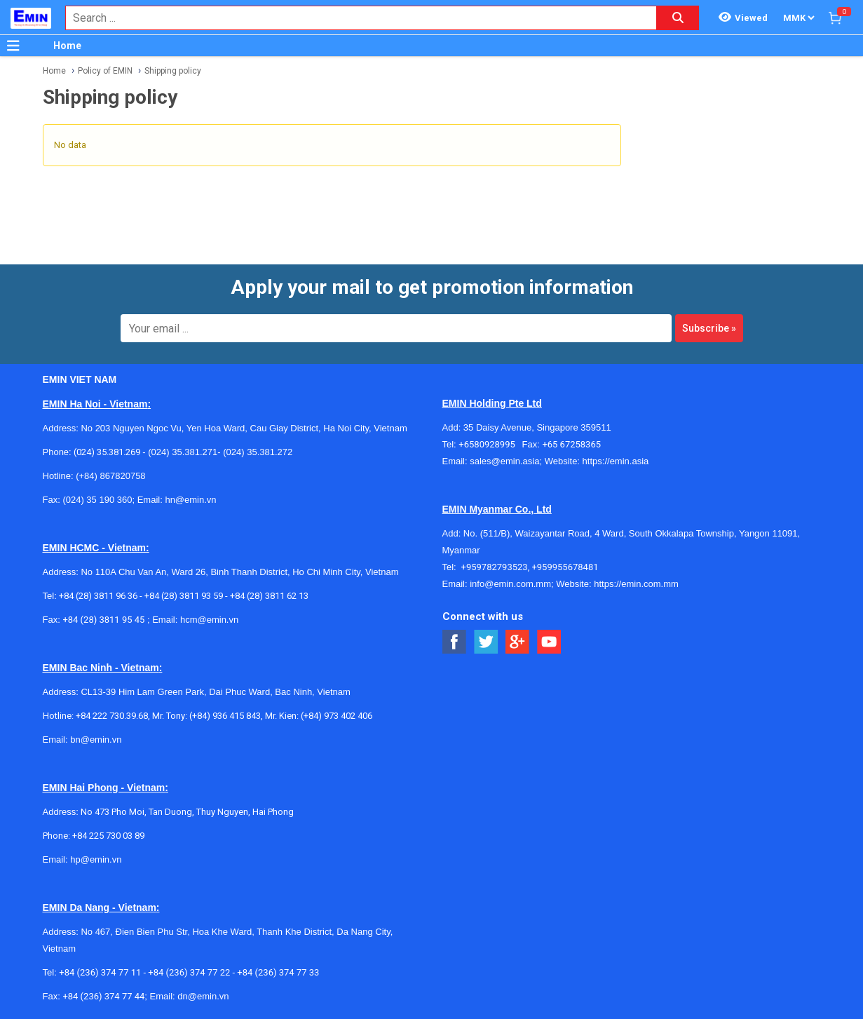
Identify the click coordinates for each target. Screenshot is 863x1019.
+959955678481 (564, 567)
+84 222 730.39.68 (112, 715)
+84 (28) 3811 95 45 (103, 619)
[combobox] (353, 18)
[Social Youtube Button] (549, 642)
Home (67, 45)
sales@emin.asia (504, 461)
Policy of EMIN (105, 71)
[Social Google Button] (517, 642)
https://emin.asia (616, 461)
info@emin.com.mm (510, 584)
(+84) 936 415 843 (225, 715)
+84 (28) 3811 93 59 (183, 596)
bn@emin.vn (95, 739)
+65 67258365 (571, 444)
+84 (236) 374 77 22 (189, 972)
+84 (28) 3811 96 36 (98, 596)
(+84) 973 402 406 (336, 715)
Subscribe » (709, 328)
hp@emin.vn (95, 859)
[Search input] (353, 18)
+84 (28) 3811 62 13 (269, 596)
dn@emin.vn (203, 996)
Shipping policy (172, 71)
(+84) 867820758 (110, 476)
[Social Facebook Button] (454, 642)
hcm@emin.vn (209, 619)
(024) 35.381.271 (182, 452)
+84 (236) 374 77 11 (100, 972)
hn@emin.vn (190, 499)
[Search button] (678, 18)
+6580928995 (490, 444)
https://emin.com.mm (636, 584)
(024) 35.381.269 (107, 452)
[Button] (13, 45)
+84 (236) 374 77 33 (278, 972)
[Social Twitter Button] (486, 642)
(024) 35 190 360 (97, 499)
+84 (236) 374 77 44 (103, 996)
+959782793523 (494, 567)
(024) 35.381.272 (257, 452)
